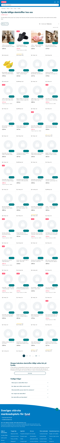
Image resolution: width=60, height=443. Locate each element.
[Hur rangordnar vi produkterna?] (40, 24)
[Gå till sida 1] (14, 356)
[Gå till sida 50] (42, 356)
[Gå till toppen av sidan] (56, 409)
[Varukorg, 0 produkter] (54, 2)
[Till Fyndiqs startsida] (4, 2)
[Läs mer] (30, 373)
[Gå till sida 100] (45, 356)
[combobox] (30, 5)
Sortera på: (44, 24)
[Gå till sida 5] (26, 356)
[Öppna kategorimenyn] (57, 2)
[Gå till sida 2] (17, 356)
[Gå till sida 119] (48, 356)
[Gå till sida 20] (36, 356)
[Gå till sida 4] (23, 356)
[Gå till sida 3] (20, 356)
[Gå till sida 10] (33, 356)
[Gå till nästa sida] (53, 356)
